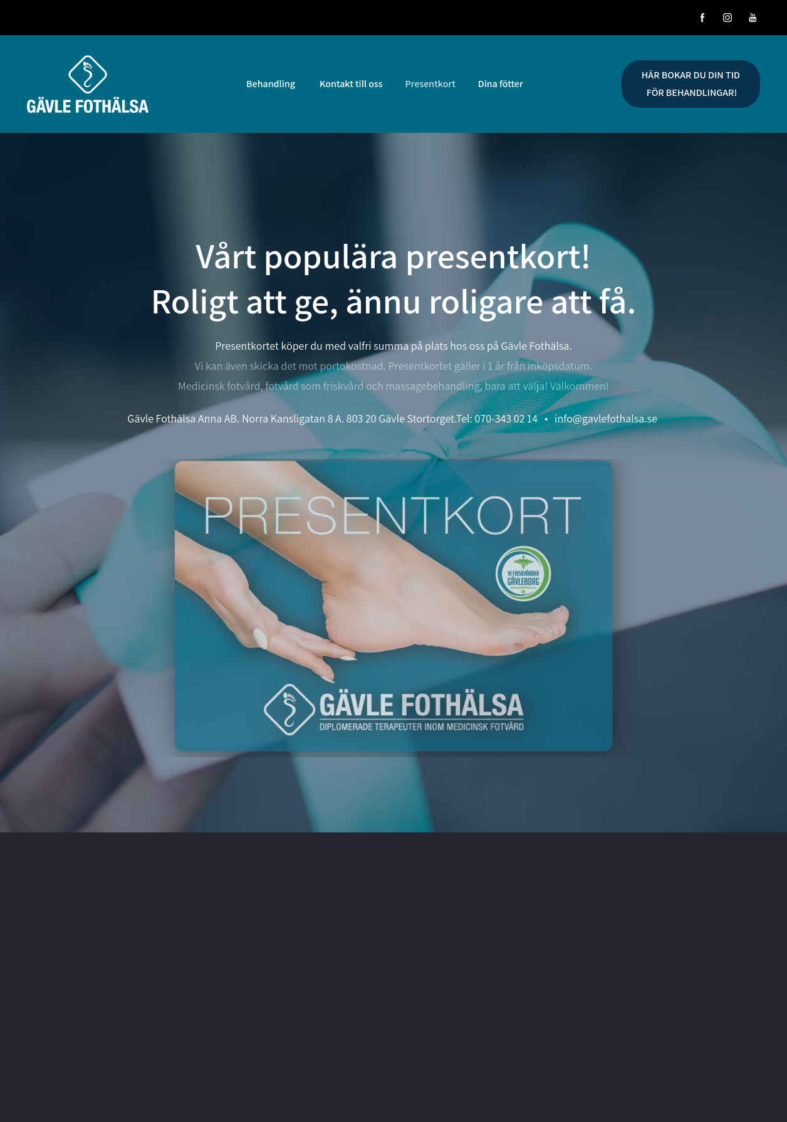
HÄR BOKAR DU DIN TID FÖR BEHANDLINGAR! (691, 83)
